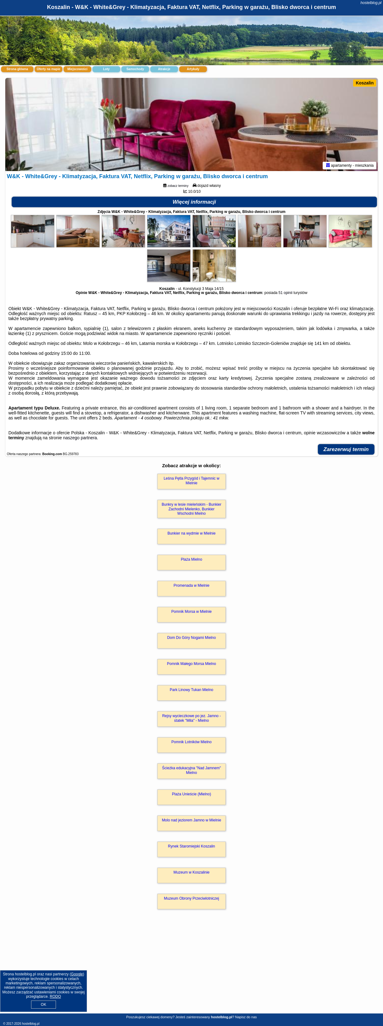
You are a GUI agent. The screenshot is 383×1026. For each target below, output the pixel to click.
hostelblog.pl (371, 3)
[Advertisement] (191, 968)
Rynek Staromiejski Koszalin (191, 846)
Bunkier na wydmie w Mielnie (192, 533)
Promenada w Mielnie (191, 585)
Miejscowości (77, 69)
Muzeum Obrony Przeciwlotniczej (191, 898)
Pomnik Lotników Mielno (191, 742)
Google (77, 974)
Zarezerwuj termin (346, 449)
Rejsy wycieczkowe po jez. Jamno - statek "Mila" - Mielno (191, 718)
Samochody (135, 69)
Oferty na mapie (48, 69)
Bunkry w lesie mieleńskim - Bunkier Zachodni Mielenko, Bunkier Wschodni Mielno (191, 509)
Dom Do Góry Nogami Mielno (191, 637)
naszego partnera (80, 437)
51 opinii (286, 293)
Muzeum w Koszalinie (191, 872)
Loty (106, 69)
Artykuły (193, 69)
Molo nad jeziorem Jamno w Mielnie (191, 820)
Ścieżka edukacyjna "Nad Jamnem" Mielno (191, 770)
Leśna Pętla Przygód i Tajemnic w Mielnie (191, 480)
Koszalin (365, 82)
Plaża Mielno (191, 559)
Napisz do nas (246, 1017)
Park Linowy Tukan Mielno (191, 690)
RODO (55, 996)
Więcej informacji (194, 202)
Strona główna (17, 69)
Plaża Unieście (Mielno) (191, 794)
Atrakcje (164, 69)
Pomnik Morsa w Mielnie (191, 611)
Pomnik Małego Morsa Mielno (191, 664)
